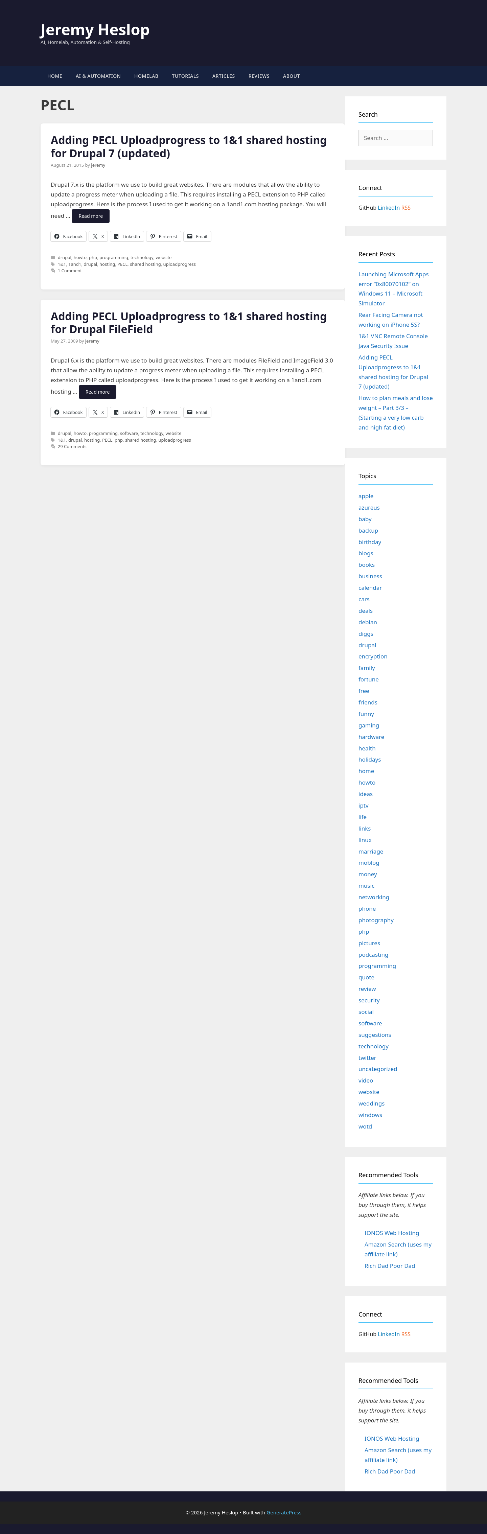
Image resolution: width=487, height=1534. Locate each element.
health (367, 748)
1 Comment (70, 271)
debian (367, 622)
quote (366, 977)
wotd (365, 1126)
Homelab (146, 76)
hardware (371, 737)
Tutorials (185, 76)
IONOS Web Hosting (392, 1233)
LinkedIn (389, 207)
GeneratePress (283, 1512)
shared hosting (145, 264)
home (366, 771)
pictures (369, 943)
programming (113, 257)
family (366, 668)
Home (54, 76)
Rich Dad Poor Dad (390, 1266)
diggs (365, 633)
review (367, 989)
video (365, 1080)
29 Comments (72, 446)
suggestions (374, 1035)
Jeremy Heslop (95, 29)
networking (373, 897)
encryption (373, 656)
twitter (367, 1058)
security (369, 1000)
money (367, 874)
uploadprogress (179, 264)
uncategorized (377, 1069)
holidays (369, 759)
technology (142, 257)
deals (365, 610)
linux (365, 840)
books (366, 564)
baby (365, 519)
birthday (369, 542)
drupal (64, 257)
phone (367, 908)
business (370, 576)
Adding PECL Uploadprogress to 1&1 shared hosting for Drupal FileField (189, 322)
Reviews (259, 76)
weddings (371, 1103)
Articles (223, 76)
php (93, 257)
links (364, 828)
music (366, 885)
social (366, 1012)
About (291, 76)
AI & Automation (98, 76)
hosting (107, 264)
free (363, 691)
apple (365, 496)
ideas (365, 794)
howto (80, 257)
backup (368, 530)
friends (367, 702)
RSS (406, 207)
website (163, 257)
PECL (122, 264)
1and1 (74, 264)
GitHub (367, 207)
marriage (370, 851)
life (362, 817)
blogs (365, 553)
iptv (363, 805)
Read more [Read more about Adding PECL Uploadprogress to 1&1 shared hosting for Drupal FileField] (98, 392)
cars (364, 599)
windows (370, 1115)
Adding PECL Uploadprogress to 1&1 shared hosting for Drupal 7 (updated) (189, 146)
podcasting (373, 954)
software (129, 433)
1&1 (62, 264)
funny (366, 714)
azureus (369, 507)
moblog (368, 862)
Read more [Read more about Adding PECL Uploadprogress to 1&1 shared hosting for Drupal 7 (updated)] (90, 216)
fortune (368, 679)
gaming (368, 725)
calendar (370, 587)
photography (376, 920)
